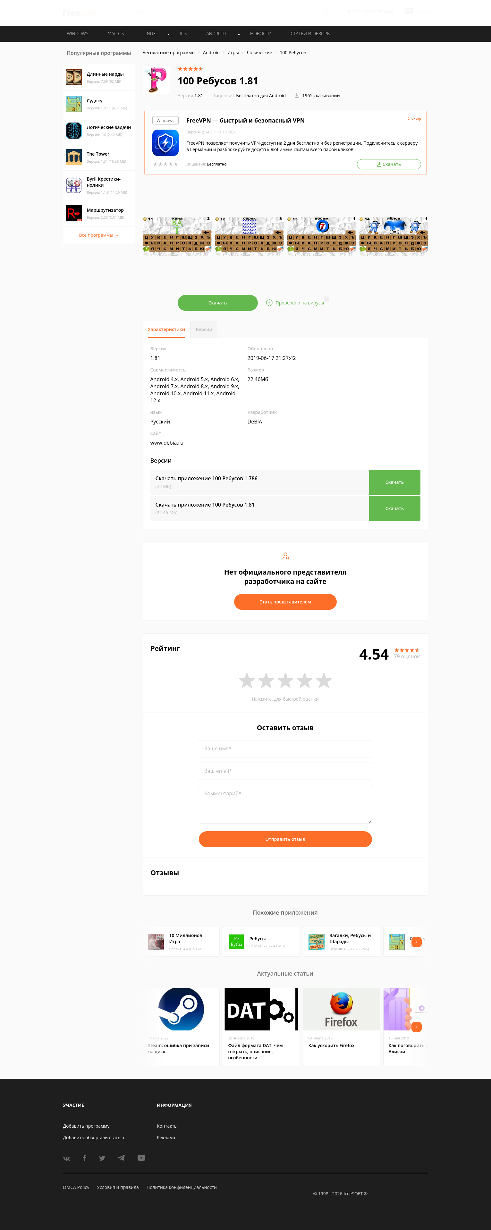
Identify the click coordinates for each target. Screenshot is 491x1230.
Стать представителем (285, 602)
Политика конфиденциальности (182, 1187)
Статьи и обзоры (311, 33)
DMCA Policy (76, 1187)
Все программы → (99, 235)
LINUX (149, 33)
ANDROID (216, 33)
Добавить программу (86, 1126)
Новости (260, 33)
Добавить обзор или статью (93, 1137)
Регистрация (379, 11)
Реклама (166, 1137)
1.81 (190, 95)
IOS (183, 33)
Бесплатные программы (169, 52)
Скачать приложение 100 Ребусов (207, 478)
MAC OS (115, 33)
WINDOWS (78, 33)
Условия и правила (118, 1187)
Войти (355, 11)
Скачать (217, 303)
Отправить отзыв (285, 839)
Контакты (167, 1126)
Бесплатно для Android (261, 95)
